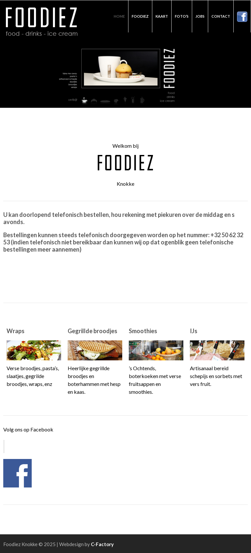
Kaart (162, 16)
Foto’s (182, 16)
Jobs (200, 16)
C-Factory (102, 544)
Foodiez (140, 16)
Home (119, 16)
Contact (220, 16)
